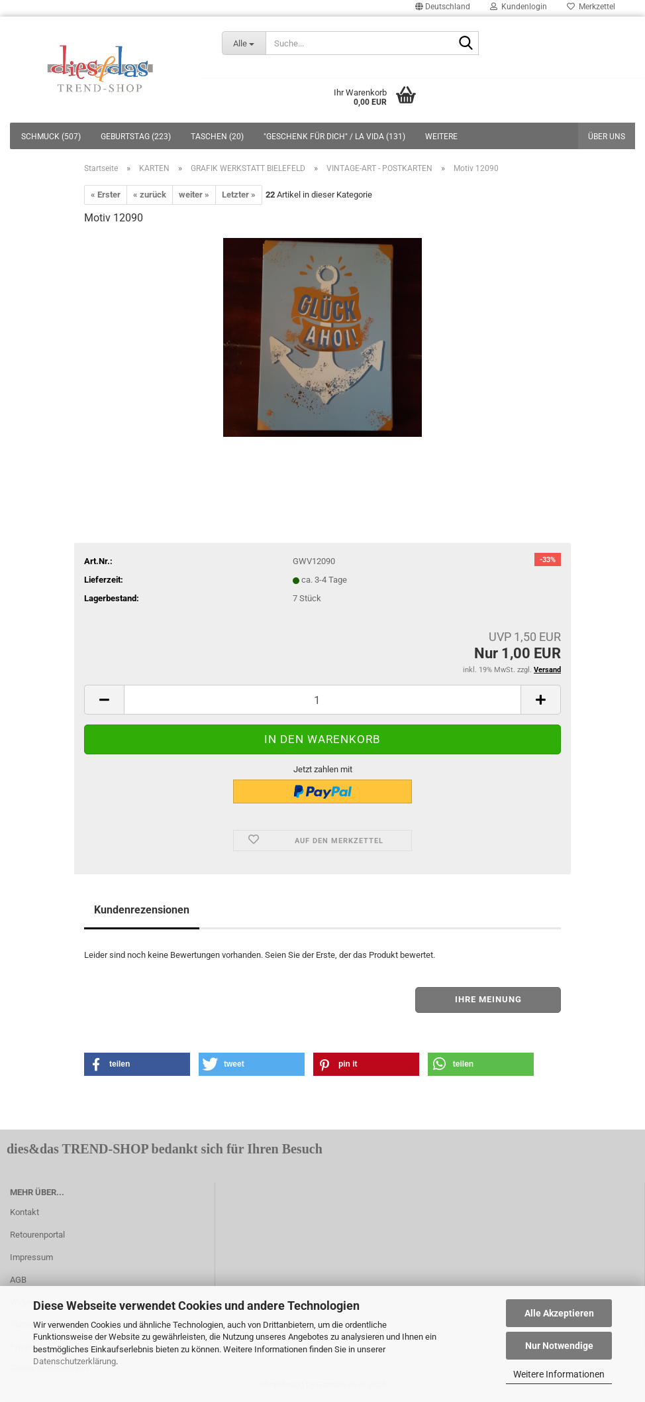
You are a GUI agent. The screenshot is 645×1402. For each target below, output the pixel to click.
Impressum (31, 1257)
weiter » (194, 195)
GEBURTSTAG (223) (136, 136)
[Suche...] (244, 43)
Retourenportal (37, 1235)
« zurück (149, 195)
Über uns (606, 136)
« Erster (106, 195)
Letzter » (239, 195)
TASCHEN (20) (217, 136)
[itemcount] (322, 700)
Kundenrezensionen (141, 910)
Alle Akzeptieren (559, 1313)
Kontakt (24, 1212)
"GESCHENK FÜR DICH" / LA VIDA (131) (334, 136)
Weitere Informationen (559, 1374)
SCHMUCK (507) (51, 136)
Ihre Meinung (488, 999)
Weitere (441, 136)
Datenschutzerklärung (74, 1361)
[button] (137, 1064)
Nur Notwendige (559, 1345)
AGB (18, 1280)
